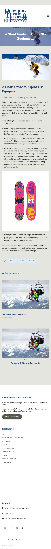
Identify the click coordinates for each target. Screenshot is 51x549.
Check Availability (12, 417)
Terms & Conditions (9, 459)
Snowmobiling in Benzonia (14, 314)
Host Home (31, 260)
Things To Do (6, 441)
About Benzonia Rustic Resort (12, 438)
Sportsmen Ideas (8, 452)
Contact (5, 445)
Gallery (4, 455)
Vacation (20, 98)
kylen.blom (32, 98)
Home (4, 434)
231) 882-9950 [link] (11, 513)
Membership (6, 462)
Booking (12, 260)
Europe (22, 260)
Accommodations (8, 448)
